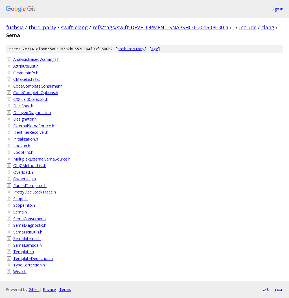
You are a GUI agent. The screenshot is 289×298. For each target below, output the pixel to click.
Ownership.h (24, 178)
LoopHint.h (23, 152)
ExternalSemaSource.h (33, 125)
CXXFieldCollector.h (30, 99)
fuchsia (15, 27)
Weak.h (20, 271)
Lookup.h (21, 145)
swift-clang (74, 27)
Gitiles (34, 289)
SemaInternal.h (27, 238)
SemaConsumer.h (29, 218)
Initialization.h (25, 139)
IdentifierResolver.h (30, 132)
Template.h (23, 251)
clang (267, 27)
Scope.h (20, 198)
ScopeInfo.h (24, 205)
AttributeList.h (26, 66)
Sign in (277, 9)
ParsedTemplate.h (30, 185)
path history (130, 48)
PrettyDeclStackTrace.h (34, 192)
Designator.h (25, 119)
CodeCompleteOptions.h (35, 92)
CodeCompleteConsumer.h (38, 86)
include (248, 27)
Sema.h (20, 212)
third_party (42, 27)
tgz (154, 48)
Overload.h (23, 172)
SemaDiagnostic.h (29, 225)
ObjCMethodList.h (29, 165)
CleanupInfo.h (25, 72)
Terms (65, 289)
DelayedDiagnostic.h (32, 112)
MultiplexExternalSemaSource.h (42, 159)
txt (265, 289)
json (278, 289)
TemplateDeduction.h (33, 258)
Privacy (49, 289)
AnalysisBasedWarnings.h (36, 59)
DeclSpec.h (23, 105)
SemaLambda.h (27, 245)
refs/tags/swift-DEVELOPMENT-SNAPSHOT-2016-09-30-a (160, 27)
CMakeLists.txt (26, 79)
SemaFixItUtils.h (27, 232)
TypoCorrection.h (29, 265)
